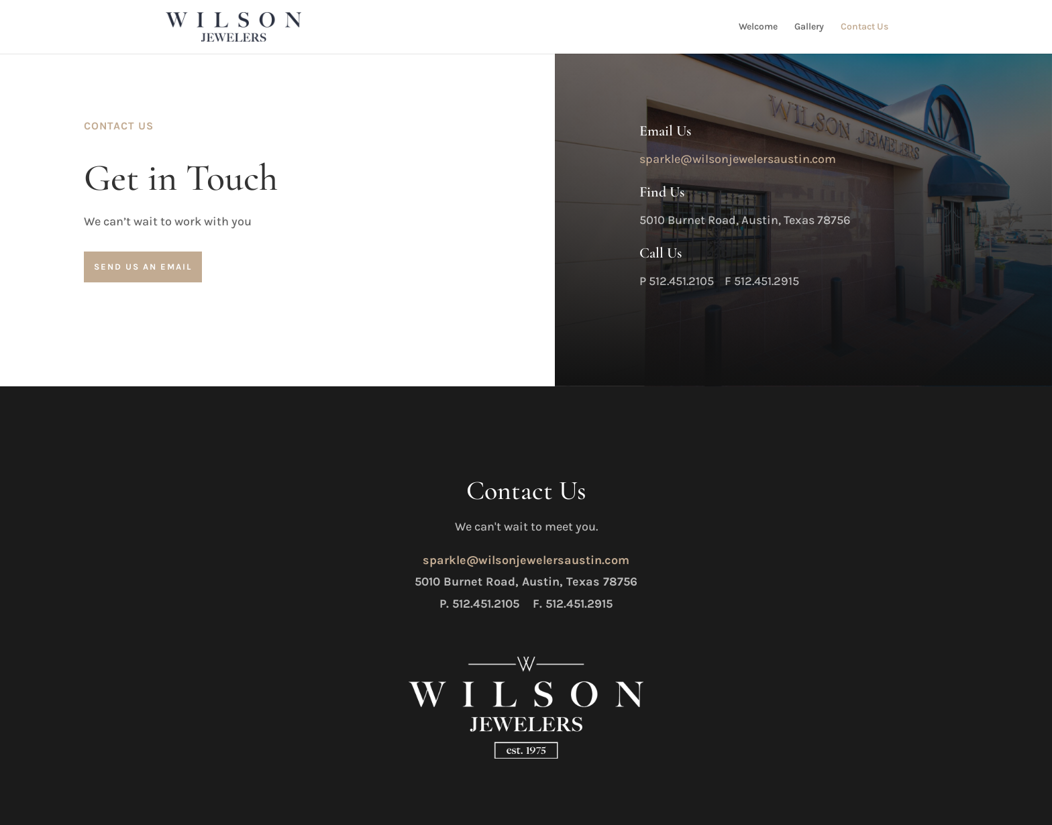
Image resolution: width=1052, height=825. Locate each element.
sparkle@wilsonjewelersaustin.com (737, 159)
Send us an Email (143, 267)
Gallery (809, 27)
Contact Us (864, 27)
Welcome (758, 27)
